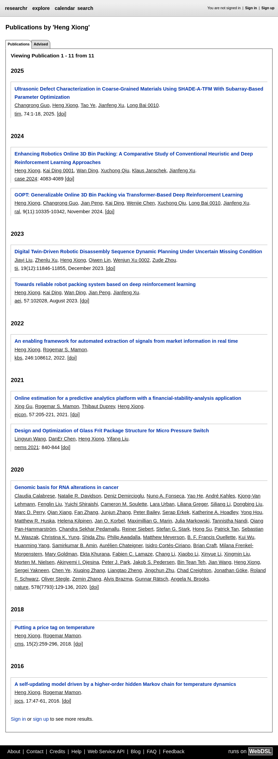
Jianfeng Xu (111, 105)
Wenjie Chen (141, 203)
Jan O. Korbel (110, 521)
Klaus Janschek (149, 170)
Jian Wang (219, 562)
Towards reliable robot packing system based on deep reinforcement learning (105, 284)
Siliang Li (220, 504)
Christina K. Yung (60, 537)
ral (17, 211)
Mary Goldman (61, 554)
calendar (65, 8)
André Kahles (220, 496)
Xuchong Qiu (115, 170)
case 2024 (25, 178)
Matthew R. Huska (34, 521)
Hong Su (202, 529)
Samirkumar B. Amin (74, 545)
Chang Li (165, 554)
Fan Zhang (86, 512)
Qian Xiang (59, 512)
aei (17, 300)
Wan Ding (87, 170)
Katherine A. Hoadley (215, 512)
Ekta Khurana (95, 554)
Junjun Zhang (116, 512)
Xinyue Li (211, 554)
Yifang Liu (117, 439)
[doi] (61, 114)
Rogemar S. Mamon (65, 349)
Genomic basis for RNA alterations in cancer (66, 487)
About (14, 751)
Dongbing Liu (247, 504)
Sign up (268, 8)
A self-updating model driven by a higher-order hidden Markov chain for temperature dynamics (125, 684)
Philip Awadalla (124, 537)
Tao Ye (88, 105)
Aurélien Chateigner (121, 545)
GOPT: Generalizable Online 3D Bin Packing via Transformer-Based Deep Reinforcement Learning (128, 195)
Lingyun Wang (29, 439)
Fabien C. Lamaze (132, 554)
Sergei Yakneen (31, 570)
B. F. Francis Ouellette (211, 537)
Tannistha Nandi (230, 521)
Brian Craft (205, 545)
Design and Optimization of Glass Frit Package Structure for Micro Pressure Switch (111, 430)
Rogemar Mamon (62, 635)
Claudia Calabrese (34, 496)
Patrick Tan (226, 529)
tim (17, 114)
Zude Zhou (164, 260)
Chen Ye (61, 570)
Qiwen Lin (99, 260)
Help (76, 751)
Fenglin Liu (50, 504)
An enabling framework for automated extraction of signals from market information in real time (126, 341)
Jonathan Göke (231, 570)
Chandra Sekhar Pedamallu (89, 529)
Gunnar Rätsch (151, 579)
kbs (18, 358)
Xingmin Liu (237, 554)
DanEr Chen (62, 439)
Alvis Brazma (118, 579)
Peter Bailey (146, 512)
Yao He (195, 496)
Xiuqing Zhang (89, 570)
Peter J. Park (116, 562)
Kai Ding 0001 (58, 170)
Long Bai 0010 (143, 105)
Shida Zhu (93, 537)
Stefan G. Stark (173, 529)
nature (21, 587)
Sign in (251, 8)
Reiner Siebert (138, 529)
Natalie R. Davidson (79, 496)
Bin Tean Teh (191, 562)
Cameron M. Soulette (124, 504)
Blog (136, 751)
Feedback (173, 751)
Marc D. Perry (29, 512)
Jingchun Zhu (159, 570)
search (85, 8)
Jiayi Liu (23, 260)
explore (41, 8)
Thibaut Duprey (98, 406)
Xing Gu (23, 406)
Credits (57, 751)
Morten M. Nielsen (34, 562)
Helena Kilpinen (74, 521)
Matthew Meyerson (164, 537)
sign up (41, 719)
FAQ (152, 751)
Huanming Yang (31, 545)
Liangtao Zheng (125, 570)
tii (16, 268)
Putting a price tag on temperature (54, 627)
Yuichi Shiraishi (81, 504)
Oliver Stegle (55, 579)
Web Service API (106, 751)
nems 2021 (26, 447)
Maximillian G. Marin (150, 521)
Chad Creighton (194, 570)
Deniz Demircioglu (124, 496)
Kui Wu (246, 537)
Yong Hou (251, 512)
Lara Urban (162, 504)
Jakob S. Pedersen (154, 562)
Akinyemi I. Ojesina (78, 562)
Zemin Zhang (86, 579)
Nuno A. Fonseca (165, 496)
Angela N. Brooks (190, 579)
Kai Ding (114, 203)
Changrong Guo (31, 105)
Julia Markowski (192, 521)
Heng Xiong (65, 105)
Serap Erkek (175, 512)
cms (18, 644)
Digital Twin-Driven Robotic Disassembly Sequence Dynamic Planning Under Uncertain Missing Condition (138, 251)
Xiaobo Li (188, 554)
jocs (18, 701)
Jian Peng (92, 203)
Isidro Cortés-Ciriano (167, 545)
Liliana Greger (192, 504)
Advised (41, 44)
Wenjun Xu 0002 (131, 260)
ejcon (20, 414)
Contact (34, 751)
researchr (16, 8)
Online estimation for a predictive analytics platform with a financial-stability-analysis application (127, 398)
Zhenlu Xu (46, 260)
